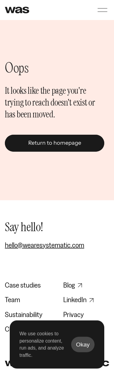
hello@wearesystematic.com (44, 245)
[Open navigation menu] (102, 10)
